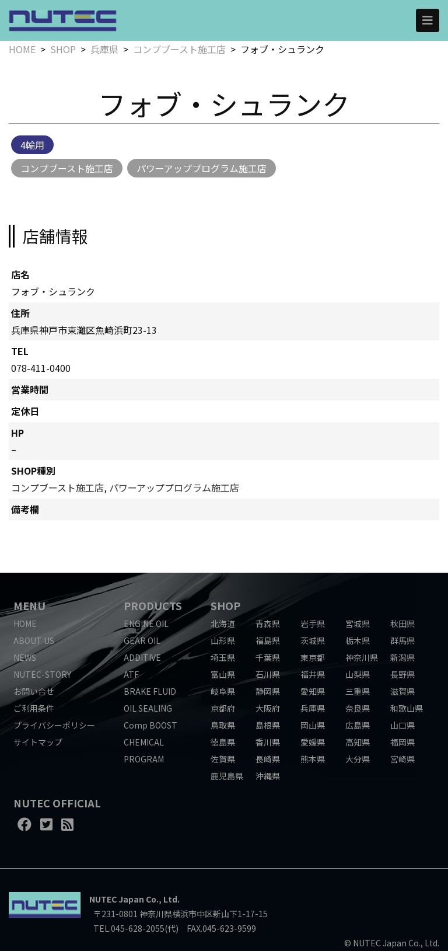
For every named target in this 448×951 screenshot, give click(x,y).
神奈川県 (361, 657)
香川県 (268, 742)
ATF (131, 674)
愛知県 (312, 691)
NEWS (24, 657)
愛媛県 (312, 742)
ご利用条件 (33, 708)
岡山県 (312, 725)
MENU (29, 605)
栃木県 (357, 640)
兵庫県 (104, 49)
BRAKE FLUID (150, 691)
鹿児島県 (227, 776)
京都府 (223, 708)
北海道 (223, 623)
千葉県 (268, 657)
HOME (22, 49)
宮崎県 (402, 759)
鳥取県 (223, 725)
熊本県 (312, 759)
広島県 (357, 725)
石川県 (268, 674)
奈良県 (357, 708)
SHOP (63, 49)
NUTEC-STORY (42, 674)
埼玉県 (223, 657)
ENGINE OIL (146, 623)
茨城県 (312, 640)
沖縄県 (268, 776)
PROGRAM (144, 759)
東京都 (312, 657)
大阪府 (268, 708)
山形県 (223, 640)
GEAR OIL (142, 640)
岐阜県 (223, 691)
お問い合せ (33, 691)
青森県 (268, 623)
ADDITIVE (142, 657)
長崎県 (268, 759)
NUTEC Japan (116, 899)
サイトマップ (37, 742)
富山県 (223, 674)
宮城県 (357, 623)
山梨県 (357, 674)
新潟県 (402, 657)
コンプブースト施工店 (179, 49)
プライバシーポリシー (54, 725)
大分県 (357, 759)
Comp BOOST (150, 725)
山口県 (402, 725)
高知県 (357, 742)
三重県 (357, 691)
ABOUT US (33, 640)
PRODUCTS (153, 605)
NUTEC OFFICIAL (57, 802)
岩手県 (312, 623)
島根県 (268, 725)
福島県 (268, 640)
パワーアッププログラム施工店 (201, 168)
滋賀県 (402, 691)
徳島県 (223, 742)
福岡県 (402, 742)
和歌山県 (406, 708)
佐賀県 (223, 759)
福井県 (312, 674)
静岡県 (268, 691)
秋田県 (402, 623)
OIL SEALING (148, 708)
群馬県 (402, 640)
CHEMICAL (144, 742)
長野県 (402, 674)
